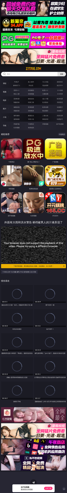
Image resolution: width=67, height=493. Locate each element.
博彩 (4, 83)
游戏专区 (60, 82)
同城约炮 (17, 124)
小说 (4, 117)
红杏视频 (17, 128)
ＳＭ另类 (60, 94)
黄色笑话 (45, 119)
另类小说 (31, 119)
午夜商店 (31, 124)
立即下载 (48, 488)
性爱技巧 (60, 119)
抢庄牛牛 (60, 85)
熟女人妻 (17, 94)
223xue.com (33, 69)
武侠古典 (60, 116)
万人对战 (45, 82)
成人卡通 (45, 99)
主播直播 (45, 94)
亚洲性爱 (17, 99)
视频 (4, 92)
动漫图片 (60, 107)
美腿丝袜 (17, 111)
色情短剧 (31, 128)
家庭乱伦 (31, 116)
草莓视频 (45, 124)
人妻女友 (45, 116)
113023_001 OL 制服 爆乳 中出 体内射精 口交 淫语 (19, 272)
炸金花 (31, 85)
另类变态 (60, 102)
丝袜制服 (31, 94)
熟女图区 (45, 111)
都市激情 (17, 116)
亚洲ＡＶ (17, 90)
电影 (4, 100)
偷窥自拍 (17, 107)
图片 (4, 108)
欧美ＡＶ (45, 90)
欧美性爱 (60, 99)
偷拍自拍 (31, 99)
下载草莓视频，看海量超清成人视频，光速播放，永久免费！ (39, 266)
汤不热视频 (60, 124)
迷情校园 (17, 119)
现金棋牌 (45, 85)
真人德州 (31, 82)
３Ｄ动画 (60, 90)
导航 (4, 125)
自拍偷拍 (31, 90)
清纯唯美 (31, 111)
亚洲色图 (31, 107)
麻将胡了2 (16, 85)
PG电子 (16, 82)
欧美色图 (45, 107)
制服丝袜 (17, 102)
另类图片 (60, 111)
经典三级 (31, 102)
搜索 (61, 74)
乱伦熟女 (45, 102)
